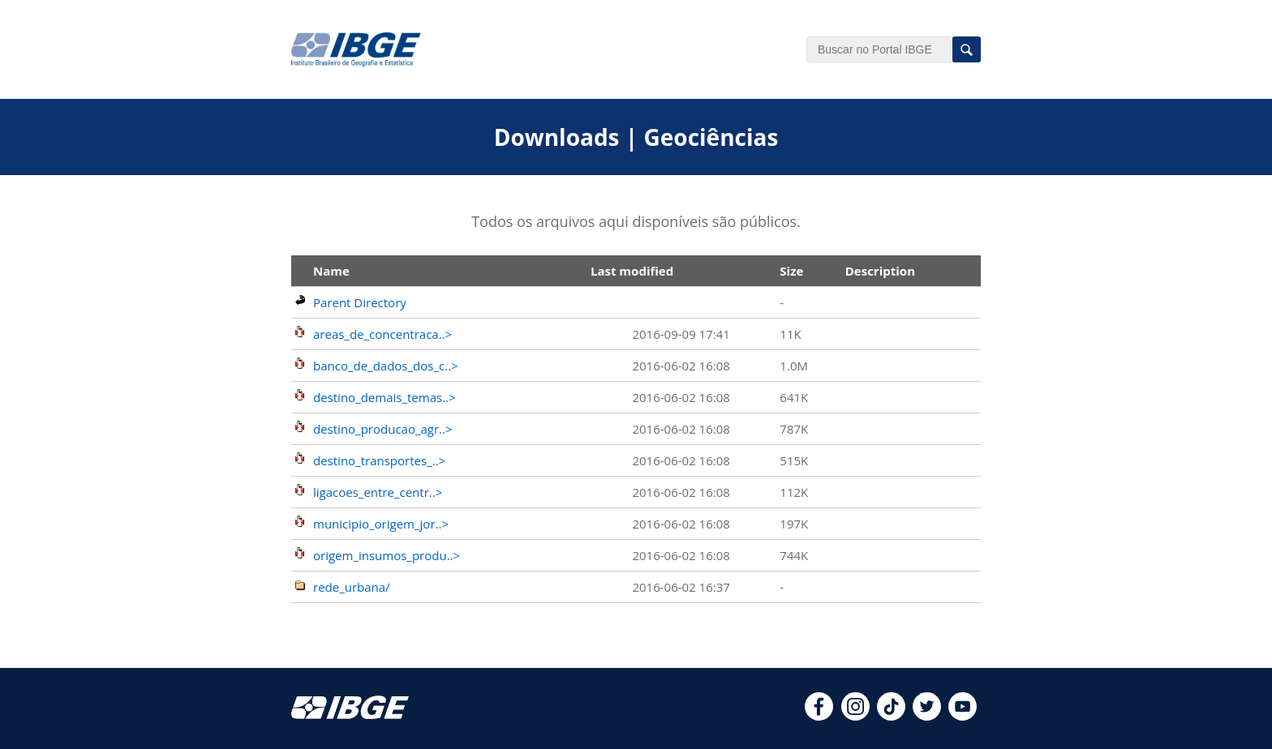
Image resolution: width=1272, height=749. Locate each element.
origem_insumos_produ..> (386, 555)
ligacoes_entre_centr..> (377, 492)
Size (791, 271)
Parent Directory (359, 302)
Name (331, 271)
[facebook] (819, 716)
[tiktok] (891, 716)
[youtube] (962, 716)
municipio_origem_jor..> (381, 524)
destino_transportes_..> (379, 460)
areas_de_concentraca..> (382, 334)
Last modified (632, 271)
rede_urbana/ (351, 587)
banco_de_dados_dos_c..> (385, 365)
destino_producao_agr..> (383, 429)
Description (880, 271)
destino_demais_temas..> (384, 397)
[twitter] (927, 716)
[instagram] (855, 716)
